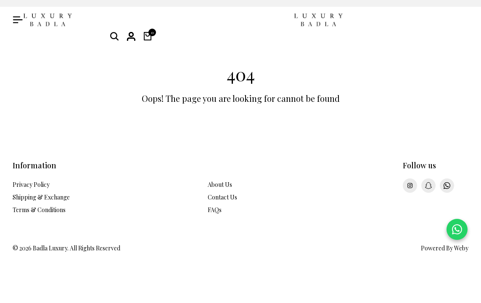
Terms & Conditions (39, 210)
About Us (220, 185)
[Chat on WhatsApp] (457, 229)
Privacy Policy (31, 185)
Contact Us (222, 197)
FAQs (215, 210)
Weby (461, 248)
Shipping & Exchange (41, 197)
